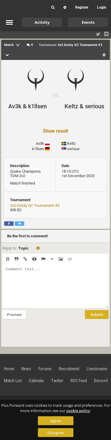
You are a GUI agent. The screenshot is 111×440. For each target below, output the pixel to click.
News (26, 368)
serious (73, 149)
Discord (100, 380)
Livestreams (96, 368)
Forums (45, 368)
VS (55, 95)
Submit (96, 314)
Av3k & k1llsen (27, 106)
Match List (13, 380)
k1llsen (38, 149)
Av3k (40, 143)
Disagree (55, 432)
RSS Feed (78, 380)
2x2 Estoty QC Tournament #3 (34, 205)
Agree (55, 420)
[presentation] (47, 332)
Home (9, 368)
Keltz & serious (84, 106)
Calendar (36, 380)
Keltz (71, 143)
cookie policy (78, 410)
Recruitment (69, 368)
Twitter (57, 380)
